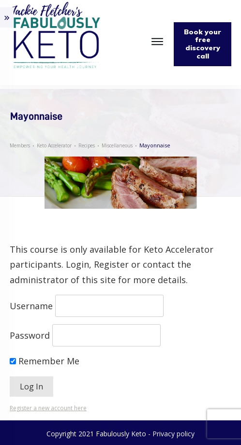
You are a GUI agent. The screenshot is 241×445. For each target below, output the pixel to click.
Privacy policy (173, 433)
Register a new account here (48, 408)
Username (31, 306)
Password (30, 335)
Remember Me (44, 361)
